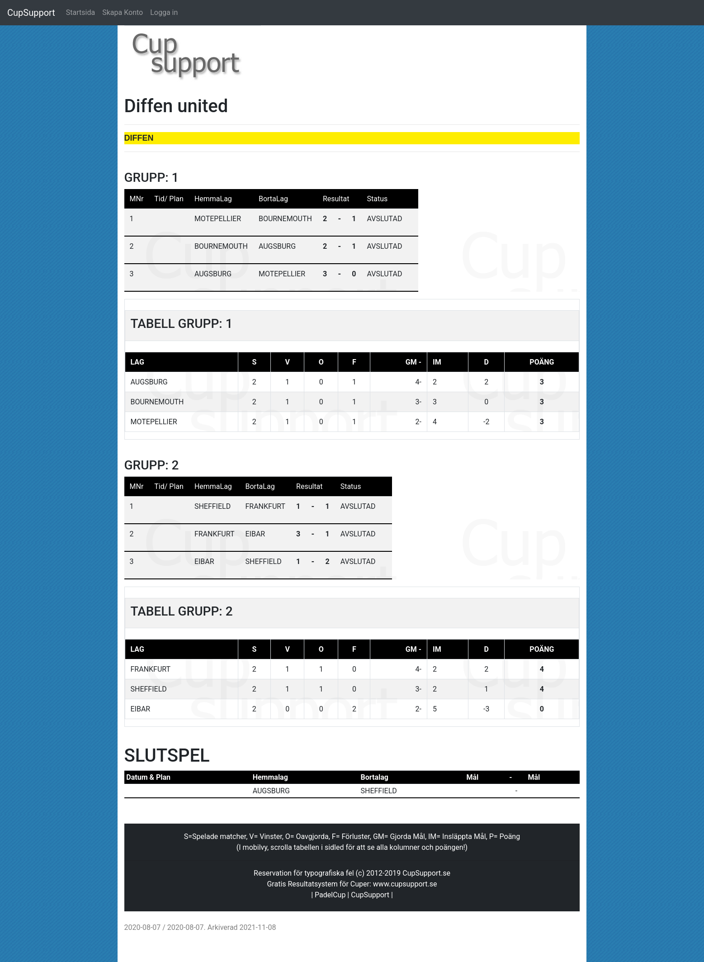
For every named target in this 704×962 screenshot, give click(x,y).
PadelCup (330, 895)
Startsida (80, 12)
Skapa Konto (122, 12)
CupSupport (31, 12)
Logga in (164, 12)
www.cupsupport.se (405, 884)
